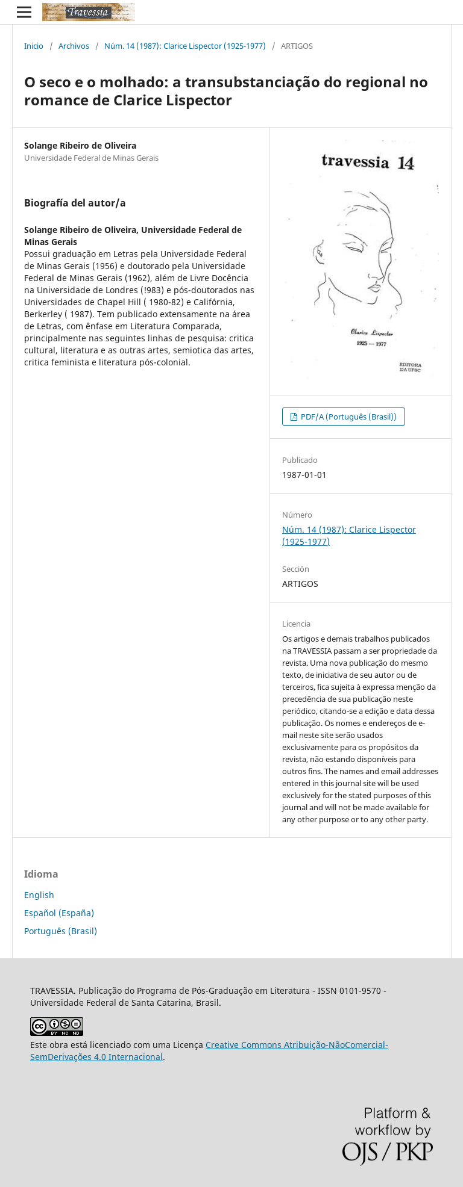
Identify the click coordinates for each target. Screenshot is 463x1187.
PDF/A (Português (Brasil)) (348, 416)
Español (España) (59, 913)
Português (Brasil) (60, 931)
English (39, 894)
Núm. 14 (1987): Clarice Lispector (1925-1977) (185, 45)
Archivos (73, 45)
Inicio (33, 45)
